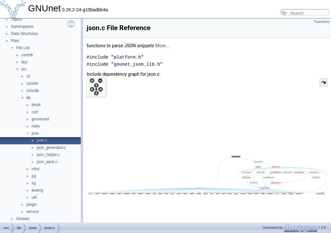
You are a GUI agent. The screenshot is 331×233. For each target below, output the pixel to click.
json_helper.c (48, 154)
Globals (22, 218)
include (33, 90)
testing (37, 190)
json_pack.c (47, 162)
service (33, 211)
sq (34, 183)
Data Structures (24, 33)
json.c (42, 140)
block (36, 105)
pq (34, 176)
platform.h (127, 57)
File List (22, 48)
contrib (27, 55)
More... (162, 45)
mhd (35, 169)
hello (36, 126)
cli (28, 76)
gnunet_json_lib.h (137, 64)
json (35, 133)
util (34, 197)
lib (28, 97)
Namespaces (22, 26)
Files (15, 41)
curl (35, 112)
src (24, 69)
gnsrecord (40, 119)
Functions (321, 22)
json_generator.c (51, 147)
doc (24, 62)
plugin (32, 204)
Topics (16, 19)
